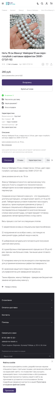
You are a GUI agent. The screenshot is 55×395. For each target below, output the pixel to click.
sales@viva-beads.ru (9, 341)
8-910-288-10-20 (8, 338)
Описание (8, 160)
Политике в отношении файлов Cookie (24, 383)
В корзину (27, 82)
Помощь (5, 322)
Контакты (6, 315)
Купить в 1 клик (27, 89)
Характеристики (35, 160)
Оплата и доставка (9, 307)
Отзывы (20, 160)
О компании (7, 300)
